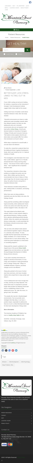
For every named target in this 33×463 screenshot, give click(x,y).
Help (13, 5)
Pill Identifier (20, 5)
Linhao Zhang (14, 129)
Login (6, 9)
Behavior (4, 361)
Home (6, 37)
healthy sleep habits (14, 315)
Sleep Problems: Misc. (8, 365)
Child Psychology (25, 361)
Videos (19, 54)
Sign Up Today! (24, 7)
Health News (9, 54)
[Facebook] (1, 460)
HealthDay (13, 343)
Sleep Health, (22, 248)
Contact (3, 415)
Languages (8, 5)
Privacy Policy (5, 423)
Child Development (14, 361)
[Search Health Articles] (13, 50)
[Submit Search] (27, 50)
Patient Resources (15, 37)
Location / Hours (14, 7)
